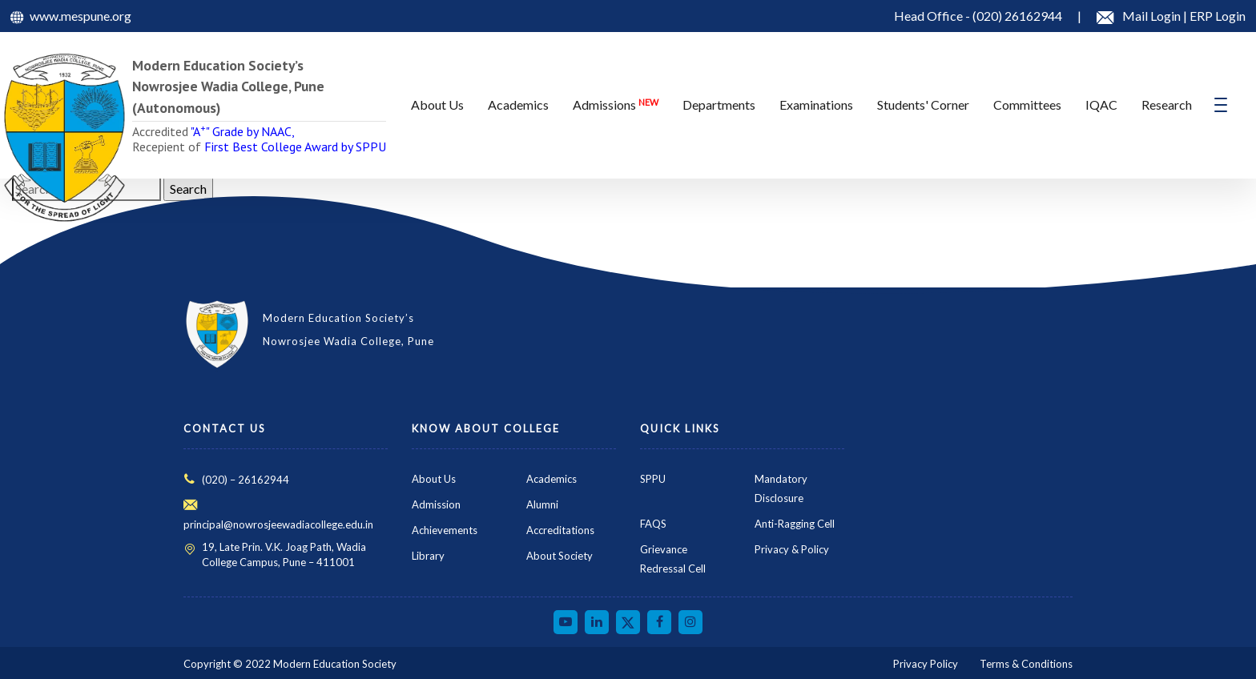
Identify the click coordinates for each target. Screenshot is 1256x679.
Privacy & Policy (792, 549)
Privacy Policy (925, 663)
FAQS (653, 523)
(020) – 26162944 (245, 479)
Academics (551, 478)
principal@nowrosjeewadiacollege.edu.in (278, 524)
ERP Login (1218, 15)
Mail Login (1152, 15)
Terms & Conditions (1026, 663)
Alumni (542, 504)
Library (428, 555)
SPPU (653, 478)
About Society (559, 555)
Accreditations (560, 530)
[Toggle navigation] (1221, 105)
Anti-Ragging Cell (795, 523)
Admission (436, 504)
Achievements (444, 530)
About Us (434, 478)
